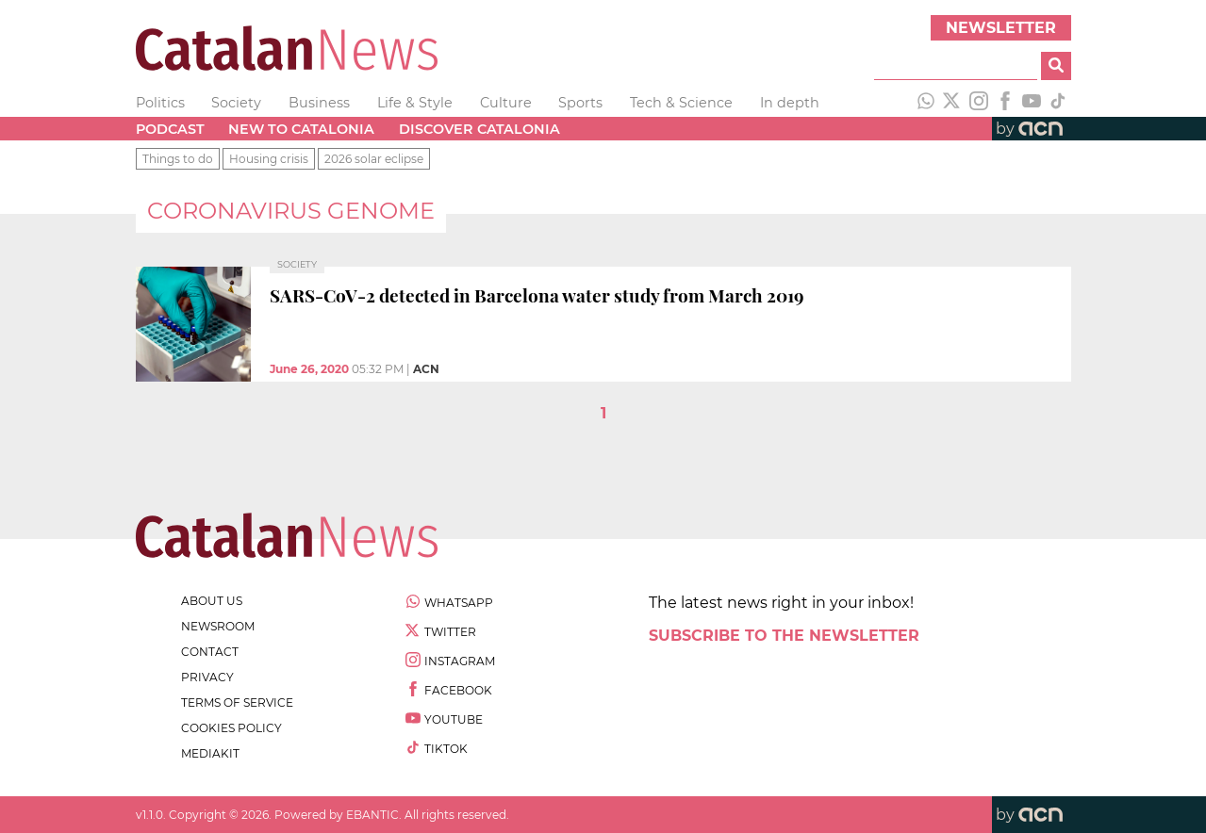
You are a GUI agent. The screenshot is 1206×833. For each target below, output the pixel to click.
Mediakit (210, 753)
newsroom (218, 626)
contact (210, 652)
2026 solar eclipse (373, 159)
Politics (160, 102)
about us (211, 601)
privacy (207, 677)
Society (236, 102)
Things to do (177, 159)
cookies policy (231, 728)
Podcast (170, 129)
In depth (789, 102)
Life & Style (415, 102)
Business (319, 102)
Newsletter (1001, 28)
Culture (506, 102)
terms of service (237, 702)
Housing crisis (268, 159)
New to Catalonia (301, 129)
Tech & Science (681, 102)
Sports (580, 102)
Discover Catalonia (479, 129)
